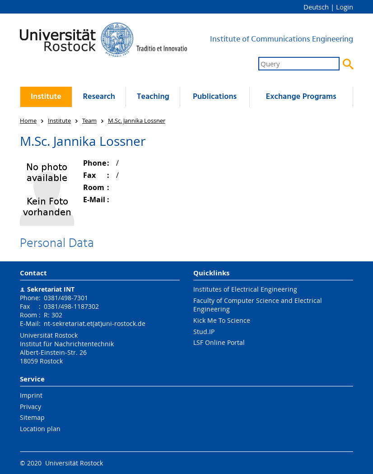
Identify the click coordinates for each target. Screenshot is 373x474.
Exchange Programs (301, 96)
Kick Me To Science (221, 320)
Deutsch (316, 6)
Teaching (153, 96)
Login (344, 6)
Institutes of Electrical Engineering (245, 289)
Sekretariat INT (51, 289)
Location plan (40, 428)
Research (99, 96)
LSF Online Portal (219, 342)
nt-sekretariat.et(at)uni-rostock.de (94, 323)
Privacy (30, 406)
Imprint (31, 395)
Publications (215, 96)
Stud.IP (203, 331)
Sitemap (32, 417)
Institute (46, 96)
